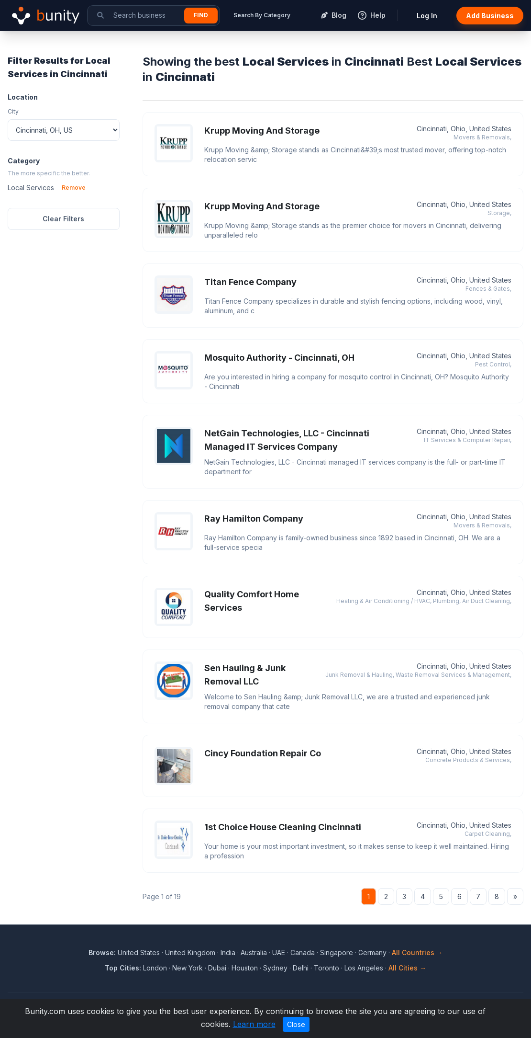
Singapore (336, 952)
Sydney (275, 968)
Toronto (326, 968)
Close (296, 1024)
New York (187, 968)
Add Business (490, 15)
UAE (278, 952)
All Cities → (407, 968)
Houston (245, 968)
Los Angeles (363, 968)
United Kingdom (190, 952)
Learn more (254, 1024)
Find (201, 15)
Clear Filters (63, 219)
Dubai (217, 968)
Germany (372, 952)
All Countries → (417, 952)
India (228, 952)
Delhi (301, 968)
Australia (254, 952)
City (13, 111)
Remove (74, 187)
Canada (302, 952)
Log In (427, 15)
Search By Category (261, 15)
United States (139, 952)
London (155, 968)
